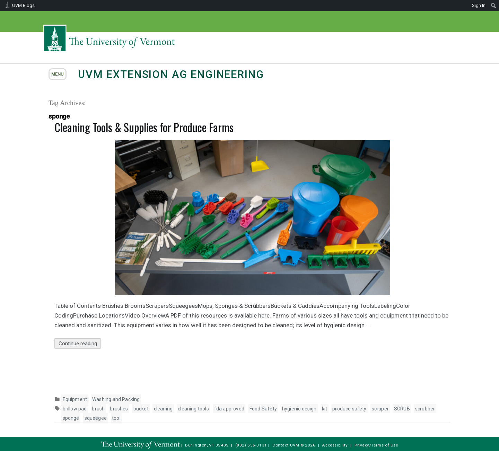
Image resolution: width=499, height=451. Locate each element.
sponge (71, 418)
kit (324, 408)
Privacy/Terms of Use (376, 445)
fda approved (229, 408)
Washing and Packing (116, 399)
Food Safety (263, 408)
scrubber (425, 408)
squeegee (96, 418)
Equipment (75, 399)
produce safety (349, 408)
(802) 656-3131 (251, 445)
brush (98, 408)
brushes (119, 408)
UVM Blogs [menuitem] (23, 5)
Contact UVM (285, 445)
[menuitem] (493, 5)
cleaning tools (193, 408)
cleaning (163, 408)
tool (116, 418)
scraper (380, 408)
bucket (141, 408)
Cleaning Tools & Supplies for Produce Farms (144, 127)
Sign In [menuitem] (478, 5)
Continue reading (80, 344)
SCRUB (402, 408)
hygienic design (299, 408)
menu (57, 74)
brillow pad (75, 408)
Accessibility (335, 445)
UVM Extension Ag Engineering (171, 74)
